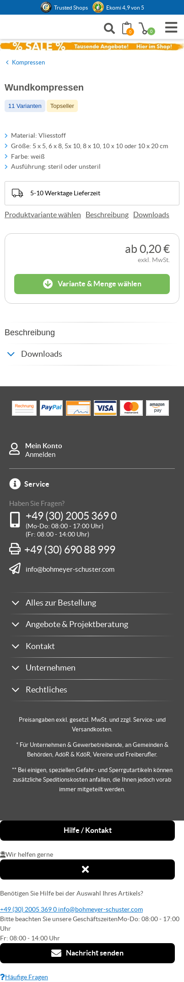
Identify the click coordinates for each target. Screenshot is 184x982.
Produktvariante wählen (43, 214)
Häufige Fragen (24, 977)
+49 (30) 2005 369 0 (71, 516)
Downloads (151, 214)
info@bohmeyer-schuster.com (70, 569)
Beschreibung (107, 214)
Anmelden (40, 454)
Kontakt (40, 646)
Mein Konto (43, 446)
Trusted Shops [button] (71, 8)
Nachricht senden (87, 953)
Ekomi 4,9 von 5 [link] (125, 8)
